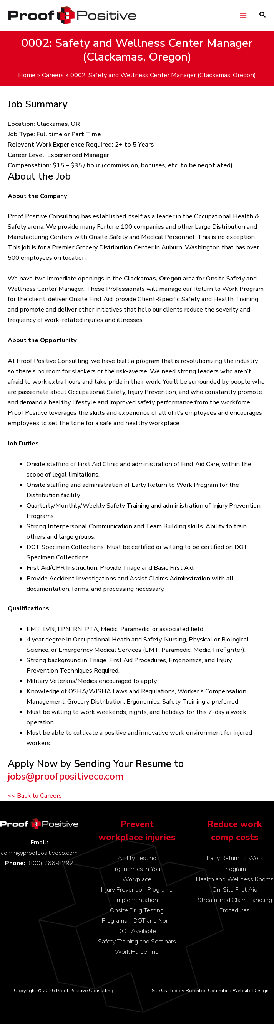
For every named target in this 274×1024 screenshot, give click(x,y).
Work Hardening (137, 951)
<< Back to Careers (35, 795)
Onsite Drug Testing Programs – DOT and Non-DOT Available (137, 920)
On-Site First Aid (234, 889)
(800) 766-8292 (50, 863)
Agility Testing (137, 858)
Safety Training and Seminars (137, 941)
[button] (262, 15)
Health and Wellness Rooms (235, 879)
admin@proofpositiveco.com (39, 852)
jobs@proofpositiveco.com (65, 776)
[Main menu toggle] (243, 15)
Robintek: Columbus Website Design (227, 990)
